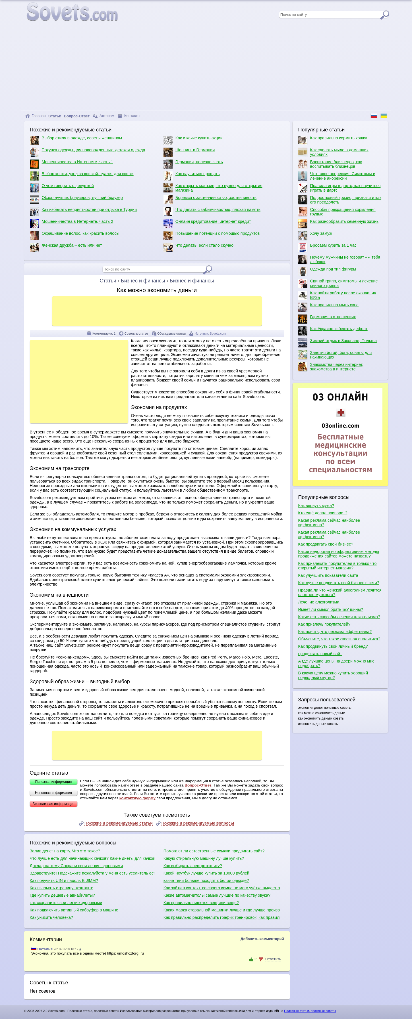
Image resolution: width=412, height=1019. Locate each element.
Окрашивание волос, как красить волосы (74, 235)
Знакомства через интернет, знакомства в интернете (330, 366)
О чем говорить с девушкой (62, 187)
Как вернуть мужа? (316, 505)
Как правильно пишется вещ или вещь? (201, 902)
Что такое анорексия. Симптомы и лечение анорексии (336, 176)
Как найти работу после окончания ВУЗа (337, 295)
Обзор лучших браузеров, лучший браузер (76, 199)
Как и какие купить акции (193, 140)
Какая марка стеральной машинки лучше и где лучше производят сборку (221, 910)
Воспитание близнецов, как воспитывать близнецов (330, 164)
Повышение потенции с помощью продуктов (211, 235)
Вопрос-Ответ (198, 785)
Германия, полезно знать (193, 164)
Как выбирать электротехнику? (192, 865)
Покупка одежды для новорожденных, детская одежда (87, 152)
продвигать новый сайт (320, 653)
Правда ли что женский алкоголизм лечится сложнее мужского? (340, 592)
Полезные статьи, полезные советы (310, 1010)
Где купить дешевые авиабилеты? (62, 895)
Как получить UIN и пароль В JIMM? (64, 880)
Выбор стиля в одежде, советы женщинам (76, 140)
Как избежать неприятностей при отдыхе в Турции (83, 211)
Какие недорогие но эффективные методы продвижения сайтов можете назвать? (338, 553)
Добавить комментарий (262, 939)
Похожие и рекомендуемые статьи (118, 823)
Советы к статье (136, 333)
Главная (35, 116)
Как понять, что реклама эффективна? (335, 631)
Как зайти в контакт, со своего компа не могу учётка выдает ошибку (221, 888)
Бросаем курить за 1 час (327, 247)
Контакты (129, 116)
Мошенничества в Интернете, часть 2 (71, 223)
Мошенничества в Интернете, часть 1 (71, 164)
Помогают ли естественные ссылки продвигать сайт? (213, 851)
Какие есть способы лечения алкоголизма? (339, 617)
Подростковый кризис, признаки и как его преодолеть (340, 199)
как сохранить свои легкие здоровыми (66, 902)
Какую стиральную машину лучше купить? (203, 858)
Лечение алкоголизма (318, 602)
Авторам (103, 116)
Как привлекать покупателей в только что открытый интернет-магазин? (337, 565)
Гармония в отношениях (327, 319)
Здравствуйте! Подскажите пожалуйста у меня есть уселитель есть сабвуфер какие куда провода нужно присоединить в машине (92, 873)
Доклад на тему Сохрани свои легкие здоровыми (76, 865)
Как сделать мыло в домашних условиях (333, 152)
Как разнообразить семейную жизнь (338, 223)
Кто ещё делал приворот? (322, 513)
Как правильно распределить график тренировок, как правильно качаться (221, 917)
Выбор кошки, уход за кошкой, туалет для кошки (82, 176)
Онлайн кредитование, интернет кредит (207, 223)
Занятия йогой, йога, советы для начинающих (335, 354)
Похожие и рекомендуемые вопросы (198, 823)
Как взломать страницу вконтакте (61, 888)
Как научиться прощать (191, 176)
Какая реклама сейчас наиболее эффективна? (329, 522)
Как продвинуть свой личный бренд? (333, 646)
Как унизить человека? (51, 917)
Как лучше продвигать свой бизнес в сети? (338, 582)
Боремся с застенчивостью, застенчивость (209, 199)
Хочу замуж (315, 235)
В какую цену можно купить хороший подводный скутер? (333, 675)
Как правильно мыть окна (328, 307)
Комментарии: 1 (104, 333)
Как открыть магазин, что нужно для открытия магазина (212, 187)
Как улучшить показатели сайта (328, 575)
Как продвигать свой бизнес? (325, 544)
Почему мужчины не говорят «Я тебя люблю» (339, 259)
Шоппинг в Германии (189, 152)
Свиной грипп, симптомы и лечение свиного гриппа (338, 283)
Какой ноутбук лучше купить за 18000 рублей (206, 873)
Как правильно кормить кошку (332, 140)
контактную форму (137, 798)
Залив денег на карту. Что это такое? (65, 851)
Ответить (273, 959)
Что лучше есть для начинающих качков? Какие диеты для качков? (92, 858)
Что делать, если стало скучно (198, 247)
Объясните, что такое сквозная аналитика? (339, 639)
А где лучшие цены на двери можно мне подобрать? (336, 663)
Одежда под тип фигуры (327, 271)
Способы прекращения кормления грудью (337, 211)
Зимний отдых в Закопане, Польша (337, 342)
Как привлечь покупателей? (324, 624)
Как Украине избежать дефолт (333, 331)
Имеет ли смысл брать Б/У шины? (330, 609)
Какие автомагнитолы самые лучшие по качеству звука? (216, 895)
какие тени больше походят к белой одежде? (206, 880)
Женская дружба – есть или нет (66, 247)
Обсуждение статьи (171, 333)
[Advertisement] (206, 67)
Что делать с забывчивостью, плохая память (211, 211)
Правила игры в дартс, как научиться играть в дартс (339, 187)
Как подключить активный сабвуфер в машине (74, 910)
